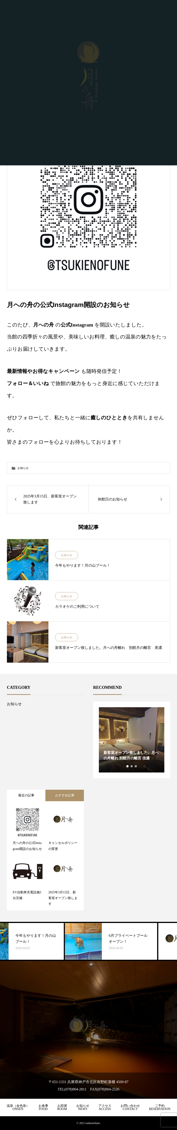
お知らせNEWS (82, 1107)
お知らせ (23, 468)
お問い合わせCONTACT (130, 1107)
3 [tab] (136, 766)
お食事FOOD (43, 1107)
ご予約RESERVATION (160, 1107)
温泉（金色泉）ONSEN (18, 1107)
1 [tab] (127, 766)
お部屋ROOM (62, 1107)
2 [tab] (131, 766)
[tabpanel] (131, 739)
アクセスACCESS (104, 1107)
